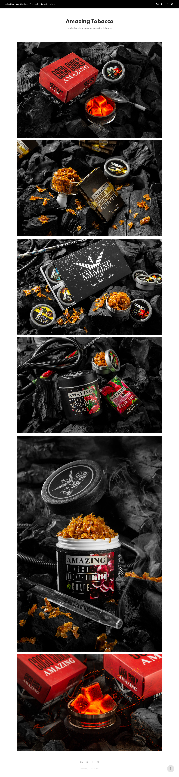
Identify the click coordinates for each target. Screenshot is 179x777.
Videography (34, 4)
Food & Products (22, 4)
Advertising (9, 4)
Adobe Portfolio (93, 769)
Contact (53, 4)
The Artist (44, 4)
